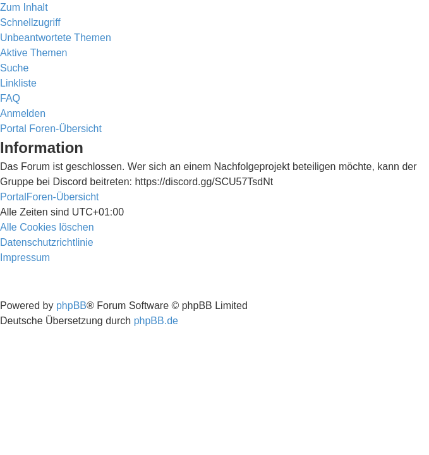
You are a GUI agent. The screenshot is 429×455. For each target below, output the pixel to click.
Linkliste (18, 83)
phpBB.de (156, 320)
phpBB (71, 305)
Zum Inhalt (24, 7)
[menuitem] (55, 37)
